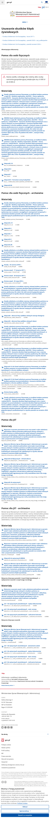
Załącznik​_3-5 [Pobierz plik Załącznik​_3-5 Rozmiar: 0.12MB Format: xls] (11, 224)
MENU (25, 22)
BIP (2, 753)
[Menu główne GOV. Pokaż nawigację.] (2, 2)
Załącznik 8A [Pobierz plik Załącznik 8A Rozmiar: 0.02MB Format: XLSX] (20, 186)
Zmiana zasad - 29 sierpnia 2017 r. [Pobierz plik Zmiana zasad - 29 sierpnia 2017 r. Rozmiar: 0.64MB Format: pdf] (15, 276)
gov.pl (5, 740)
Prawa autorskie (6, 756)
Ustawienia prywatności (8, 768)
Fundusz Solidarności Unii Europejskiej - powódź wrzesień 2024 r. (22, 44)
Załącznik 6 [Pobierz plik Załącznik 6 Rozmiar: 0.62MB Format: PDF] (10, 170)
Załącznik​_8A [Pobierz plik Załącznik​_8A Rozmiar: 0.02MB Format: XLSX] (12, 245)
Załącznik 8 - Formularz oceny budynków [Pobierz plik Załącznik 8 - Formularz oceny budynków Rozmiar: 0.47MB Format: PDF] (21, 181)
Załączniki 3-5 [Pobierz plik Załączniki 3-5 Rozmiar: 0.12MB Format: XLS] (16, 164)
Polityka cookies (6, 745)
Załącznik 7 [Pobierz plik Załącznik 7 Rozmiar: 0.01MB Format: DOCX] (10, 175)
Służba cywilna (5, 748)
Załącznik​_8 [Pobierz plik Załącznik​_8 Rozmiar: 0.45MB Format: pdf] (11, 240)
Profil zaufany (5, 750)
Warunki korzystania (7, 759)
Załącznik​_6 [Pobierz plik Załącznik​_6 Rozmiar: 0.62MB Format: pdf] (11, 229)
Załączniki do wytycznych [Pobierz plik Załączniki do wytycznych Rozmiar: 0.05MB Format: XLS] (19, 483)
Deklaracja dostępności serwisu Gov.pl (12, 765)
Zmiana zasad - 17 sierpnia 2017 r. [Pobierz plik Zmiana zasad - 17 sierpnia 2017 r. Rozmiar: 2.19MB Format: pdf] (15, 271)
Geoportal (4, 762)
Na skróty (4, 734)
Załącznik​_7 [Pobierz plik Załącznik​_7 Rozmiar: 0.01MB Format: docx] (11, 235)
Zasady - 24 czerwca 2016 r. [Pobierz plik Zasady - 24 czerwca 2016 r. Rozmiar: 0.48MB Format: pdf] (13, 265)
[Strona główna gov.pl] (9, 2)
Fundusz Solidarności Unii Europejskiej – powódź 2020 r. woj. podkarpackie (25, 40)
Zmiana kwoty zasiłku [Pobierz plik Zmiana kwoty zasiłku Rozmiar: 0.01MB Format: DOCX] (14, 393)
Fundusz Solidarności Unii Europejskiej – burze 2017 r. (19, 36)
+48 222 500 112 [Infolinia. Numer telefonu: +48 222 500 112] (6, 716)
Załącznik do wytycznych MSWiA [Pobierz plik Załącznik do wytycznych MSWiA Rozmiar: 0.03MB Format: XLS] (18, 559)
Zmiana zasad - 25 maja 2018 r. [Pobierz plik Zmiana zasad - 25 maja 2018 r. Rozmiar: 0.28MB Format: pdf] (15, 282)
